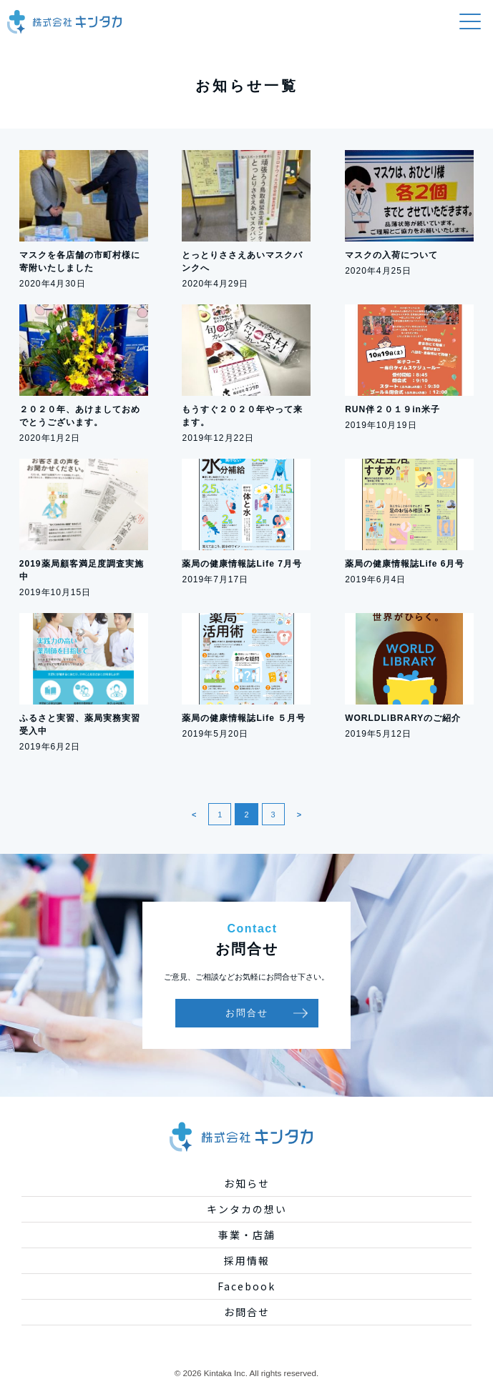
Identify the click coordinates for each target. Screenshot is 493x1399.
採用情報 (247, 1260)
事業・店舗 (246, 1235)
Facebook (246, 1286)
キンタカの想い (247, 1209)
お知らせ (247, 1183)
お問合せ (246, 1012)
